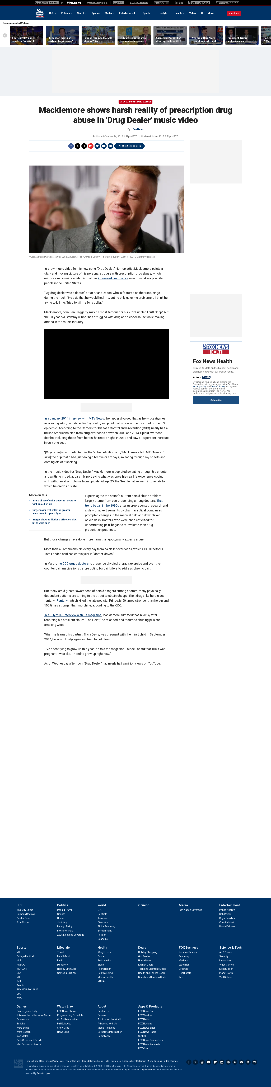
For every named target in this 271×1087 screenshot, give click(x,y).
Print (104, 146)
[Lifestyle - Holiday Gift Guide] (66, 968)
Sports (147, 13)
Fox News (40, 13)
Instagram (202, 1062)
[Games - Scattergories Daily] (27, 1011)
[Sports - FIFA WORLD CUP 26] (27, 989)
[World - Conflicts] (102, 914)
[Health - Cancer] (101, 956)
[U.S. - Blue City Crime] (25, 910)
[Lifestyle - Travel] (60, 952)
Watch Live (65, 1006)
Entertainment (127, 13)
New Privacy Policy (49, 1061)
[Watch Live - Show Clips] (63, 1027)
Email (110, 146)
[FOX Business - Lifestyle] (183, 968)
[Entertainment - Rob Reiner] (225, 914)
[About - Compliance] (104, 1036)
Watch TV (234, 13)
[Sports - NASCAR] (21, 964)
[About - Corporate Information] (110, 1031)
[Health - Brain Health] (104, 960)
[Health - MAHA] (101, 981)
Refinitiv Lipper (43, 1073)
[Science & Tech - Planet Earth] (226, 973)
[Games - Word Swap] (23, 1027)
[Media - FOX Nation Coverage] (190, 910)
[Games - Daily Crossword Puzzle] (29, 1040)
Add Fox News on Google (131, 146)
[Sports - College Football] (25, 956)
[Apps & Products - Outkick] (142, 1036)
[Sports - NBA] (19, 973)
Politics (65, 13)
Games (22, 1006)
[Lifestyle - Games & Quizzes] (67, 973)
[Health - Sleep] (101, 964)
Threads (84, 146)
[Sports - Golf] (19, 981)
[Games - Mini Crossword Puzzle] (29, 1044)
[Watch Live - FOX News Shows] (66, 1011)
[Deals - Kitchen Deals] (145, 964)
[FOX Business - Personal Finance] (188, 952)
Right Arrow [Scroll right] (265, 35)
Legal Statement (148, 1070)
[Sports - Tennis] (20, 985)
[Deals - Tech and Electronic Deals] (152, 968)
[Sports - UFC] (19, 993)
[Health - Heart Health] (104, 968)
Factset (82, 1070)
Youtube (208, 1062)
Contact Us (116, 1061)
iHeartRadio (254, 1062)
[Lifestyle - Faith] (60, 960)
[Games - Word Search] (24, 1031)
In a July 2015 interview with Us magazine (72, 615)
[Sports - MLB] (19, 960)
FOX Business (188, 947)
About (102, 1006)
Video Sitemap (170, 1061)
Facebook (71, 146)
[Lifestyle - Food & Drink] (64, 956)
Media (108, 13)
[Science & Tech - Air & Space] (225, 952)
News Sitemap (155, 1061)
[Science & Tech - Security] (223, 956)
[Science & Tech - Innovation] (225, 960)
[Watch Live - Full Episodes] (64, 1023)
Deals (142, 947)
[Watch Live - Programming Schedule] (70, 1015)
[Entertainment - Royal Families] (227, 918)
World (81, 13)
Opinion (95, 13)
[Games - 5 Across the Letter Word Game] (34, 1015)
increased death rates (113, 278)
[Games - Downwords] (23, 1019)
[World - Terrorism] (103, 918)
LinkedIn (221, 1062)
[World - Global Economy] (106, 926)
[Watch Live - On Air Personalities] (68, 1019)
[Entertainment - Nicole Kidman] (227, 926)
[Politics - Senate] (61, 914)
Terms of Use (218, 386)
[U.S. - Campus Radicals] (26, 914)
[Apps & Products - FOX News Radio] (147, 1031)
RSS (234, 1062)
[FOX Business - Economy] (184, 956)
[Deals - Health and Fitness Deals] (151, 973)
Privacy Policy (199, 386)
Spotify (248, 1062)
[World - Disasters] (103, 922)
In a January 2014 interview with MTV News (74, 418)
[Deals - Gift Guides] (144, 956)
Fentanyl (62, 600)
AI (201, 13)
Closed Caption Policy (92, 1061)
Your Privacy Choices (70, 1061)
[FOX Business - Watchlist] (184, 964)
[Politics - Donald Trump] (65, 910)
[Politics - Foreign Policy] (64, 926)
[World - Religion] (102, 934)
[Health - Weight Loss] (104, 952)
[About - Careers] (102, 1015)
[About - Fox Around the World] (109, 1019)
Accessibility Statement (134, 1061)
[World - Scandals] (103, 939)
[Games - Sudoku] (21, 1023)
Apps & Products (150, 1006)
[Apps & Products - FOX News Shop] (147, 1027)
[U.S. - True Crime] (23, 922)
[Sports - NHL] (19, 977)
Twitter (77, 146)
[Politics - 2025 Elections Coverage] (70, 934)
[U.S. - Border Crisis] (23, 918)
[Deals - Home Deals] (144, 960)
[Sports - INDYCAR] (22, 968)
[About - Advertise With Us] (107, 1023)
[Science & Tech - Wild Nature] (225, 977)
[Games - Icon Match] (23, 1036)
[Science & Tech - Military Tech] (226, 968)
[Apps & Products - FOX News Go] (145, 1011)
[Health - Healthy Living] (105, 973)
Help (107, 1061)
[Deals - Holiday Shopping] (147, 952)
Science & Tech (230, 947)
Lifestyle (163, 13)
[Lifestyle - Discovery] (62, 964)
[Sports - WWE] (19, 997)
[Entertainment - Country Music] (227, 922)
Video (192, 13)
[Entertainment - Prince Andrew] (227, 910)
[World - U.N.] (100, 910)
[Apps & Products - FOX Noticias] (145, 1023)
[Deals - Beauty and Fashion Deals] (152, 977)
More (211, 13)
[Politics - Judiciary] (62, 922)
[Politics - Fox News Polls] (65, 930)
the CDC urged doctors (73, 563)
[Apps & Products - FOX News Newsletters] (150, 1040)
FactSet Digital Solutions (127, 1070)
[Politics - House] (60, 918)
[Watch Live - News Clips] (63, 1031)
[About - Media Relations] (106, 1027)
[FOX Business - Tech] (181, 977)
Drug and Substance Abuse (135, 102)
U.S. (51, 13)
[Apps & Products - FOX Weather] (145, 1015)
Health (178, 13)
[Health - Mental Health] (105, 977)
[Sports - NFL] (19, 952)
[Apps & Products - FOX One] (143, 1048)
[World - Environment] (105, 930)
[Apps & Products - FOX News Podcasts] (149, 1044)
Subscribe (216, 400)
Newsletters (241, 1062)
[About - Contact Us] (104, 1011)
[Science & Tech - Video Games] (226, 964)
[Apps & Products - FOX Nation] (144, 1019)
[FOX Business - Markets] (183, 960)
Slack (228, 1062)
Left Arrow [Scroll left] (5, 35)
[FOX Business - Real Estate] (185, 973)
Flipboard (91, 146)
